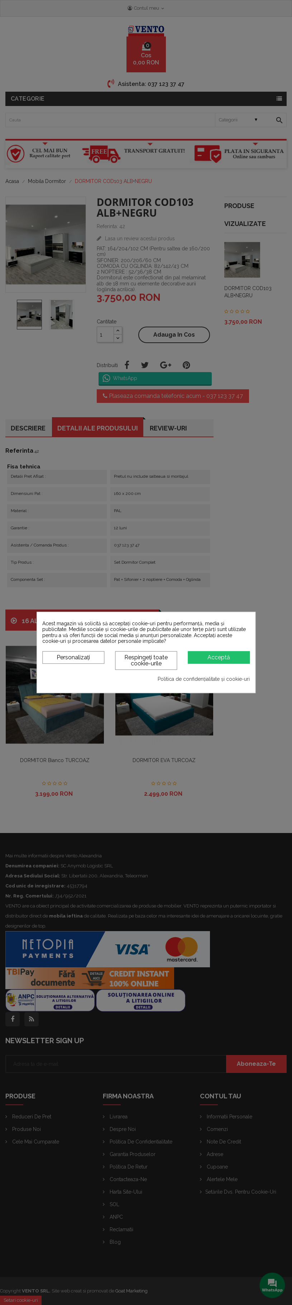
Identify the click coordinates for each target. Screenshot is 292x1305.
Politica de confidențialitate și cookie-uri (204, 679)
